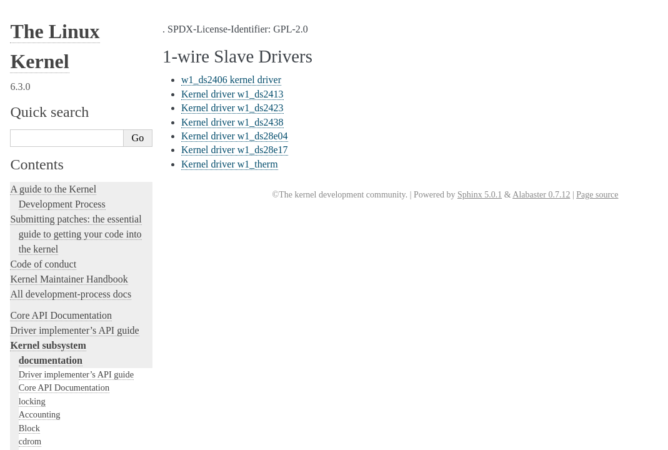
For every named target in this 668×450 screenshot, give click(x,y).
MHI (27, 284)
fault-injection (38, 438)
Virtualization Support (58, 43)
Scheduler (36, 271)
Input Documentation (57, 57)
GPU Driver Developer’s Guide (75, 84)
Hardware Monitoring (58, 70)
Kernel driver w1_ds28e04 (234, 136)
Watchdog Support (52, 30)
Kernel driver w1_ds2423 (232, 107)
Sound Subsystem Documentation (79, 124)
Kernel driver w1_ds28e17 (234, 149)
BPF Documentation (55, 191)
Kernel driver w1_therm (229, 164)
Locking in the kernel (53, 312)
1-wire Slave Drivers (62, 17)
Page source (597, 194)
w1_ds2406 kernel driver (231, 79)
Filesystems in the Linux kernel (75, 151)
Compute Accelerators (58, 97)
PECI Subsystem (49, 298)
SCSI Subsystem (49, 231)
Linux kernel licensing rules (66, 333)
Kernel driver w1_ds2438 (232, 122)
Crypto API (39, 137)
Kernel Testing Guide (53, 393)
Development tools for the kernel (76, 378)
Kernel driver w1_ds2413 (232, 94)
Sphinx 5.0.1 (479, 194)
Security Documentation (62, 111)
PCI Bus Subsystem (54, 217)
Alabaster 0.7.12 (541, 194)
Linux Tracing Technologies (66, 423)
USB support (42, 204)
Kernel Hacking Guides (57, 408)
